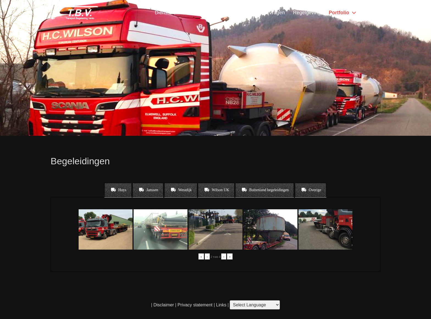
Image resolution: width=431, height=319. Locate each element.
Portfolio (339, 12)
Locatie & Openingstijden (210, 12)
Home (369, 12)
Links (220, 305)
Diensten (164, 12)
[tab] (118, 190)
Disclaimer (163, 305)
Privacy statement (195, 305)
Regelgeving (307, 12)
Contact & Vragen (265, 12)
